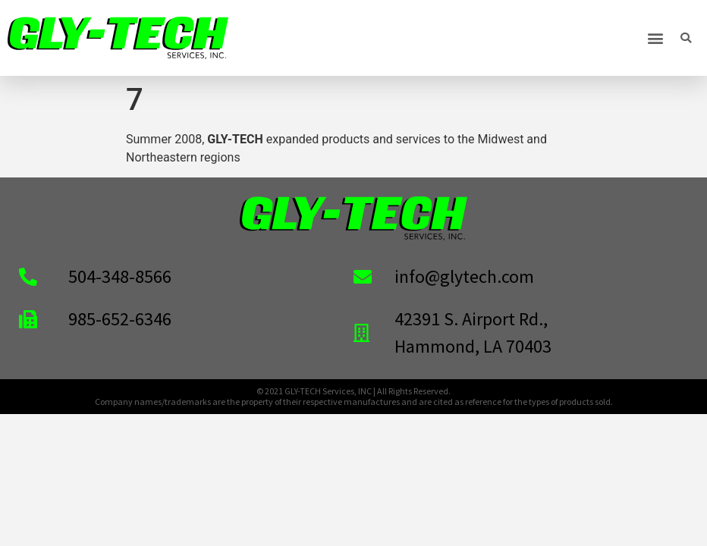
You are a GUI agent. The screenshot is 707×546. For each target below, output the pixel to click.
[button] (655, 38)
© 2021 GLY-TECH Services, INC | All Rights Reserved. (353, 391)
